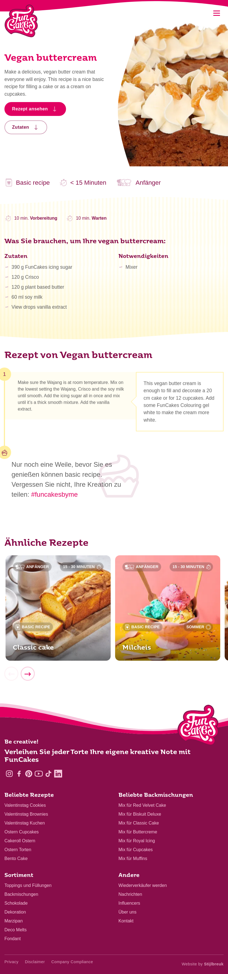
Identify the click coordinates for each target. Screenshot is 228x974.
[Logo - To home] (198, 726)
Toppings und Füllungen (28, 885)
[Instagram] (9, 773)
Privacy (11, 962)
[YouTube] (39, 773)
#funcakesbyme (54, 494)
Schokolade (16, 903)
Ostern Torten (17, 849)
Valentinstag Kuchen (24, 823)
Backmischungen (21, 894)
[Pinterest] (29, 773)
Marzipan (13, 921)
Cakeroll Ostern (19, 840)
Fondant (12, 938)
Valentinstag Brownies (26, 814)
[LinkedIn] (58, 773)
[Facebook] (19, 773)
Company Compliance (72, 962)
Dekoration (15, 912)
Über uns (127, 912)
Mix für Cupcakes (135, 849)
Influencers (129, 903)
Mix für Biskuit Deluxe (139, 814)
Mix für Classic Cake (138, 823)
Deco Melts (15, 929)
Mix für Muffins (132, 858)
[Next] (27, 676)
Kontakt (125, 921)
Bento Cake (16, 858)
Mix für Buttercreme (137, 832)
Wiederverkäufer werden (142, 885)
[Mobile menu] (216, 13)
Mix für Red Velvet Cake (142, 805)
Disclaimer (35, 962)
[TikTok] (48, 773)
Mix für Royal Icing (136, 840)
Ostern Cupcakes (21, 832)
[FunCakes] (21, 20)
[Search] (202, 13)
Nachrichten (130, 894)
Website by (203, 964)
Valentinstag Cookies (25, 805)
